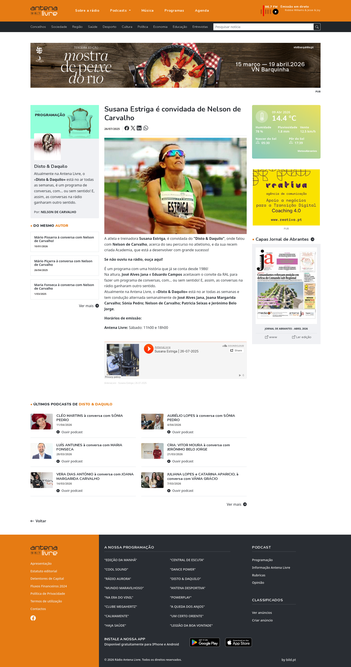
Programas (174, 10)
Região (77, 26)
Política (143, 26)
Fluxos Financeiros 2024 (48, 586)
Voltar (38, 520)
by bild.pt (289, 660)
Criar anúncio (262, 620)
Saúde (92, 26)
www (271, 337)
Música (147, 10)
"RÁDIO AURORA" (117, 579)
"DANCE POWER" (183, 569)
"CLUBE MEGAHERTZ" (120, 606)
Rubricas (258, 575)
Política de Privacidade (47, 593)
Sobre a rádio (87, 10)
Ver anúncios (262, 612)
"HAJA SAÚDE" (115, 625)
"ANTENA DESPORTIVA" (187, 588)
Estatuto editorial (43, 571)
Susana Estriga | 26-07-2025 (132, 383)
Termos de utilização (46, 601)
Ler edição (301, 337)
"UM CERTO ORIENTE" (186, 616)
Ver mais (89, 305)
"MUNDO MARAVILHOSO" (124, 588)
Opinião (258, 582)
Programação (262, 560)
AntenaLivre (110, 383)
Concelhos (38, 26)
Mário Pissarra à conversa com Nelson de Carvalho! (64, 241)
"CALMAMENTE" (116, 616)
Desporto (109, 26)
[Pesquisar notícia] (263, 26)
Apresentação (41, 563)
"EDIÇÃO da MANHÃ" (120, 560)
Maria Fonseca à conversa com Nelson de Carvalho (64, 289)
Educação (180, 26)
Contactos (38, 609)
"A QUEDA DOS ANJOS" (187, 606)
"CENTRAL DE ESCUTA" (187, 560)
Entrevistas (200, 26)
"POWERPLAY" (180, 597)
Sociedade (59, 26)
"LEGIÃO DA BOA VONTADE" (191, 625)
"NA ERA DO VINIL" (118, 597)
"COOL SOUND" (116, 569)
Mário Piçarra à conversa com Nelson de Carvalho (64, 265)
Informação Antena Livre (271, 567)
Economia (160, 26)
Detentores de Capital (47, 578)
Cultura (127, 26)
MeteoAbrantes (307, 151)
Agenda (202, 10)
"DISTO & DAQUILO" (185, 579)
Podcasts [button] (119, 10)
